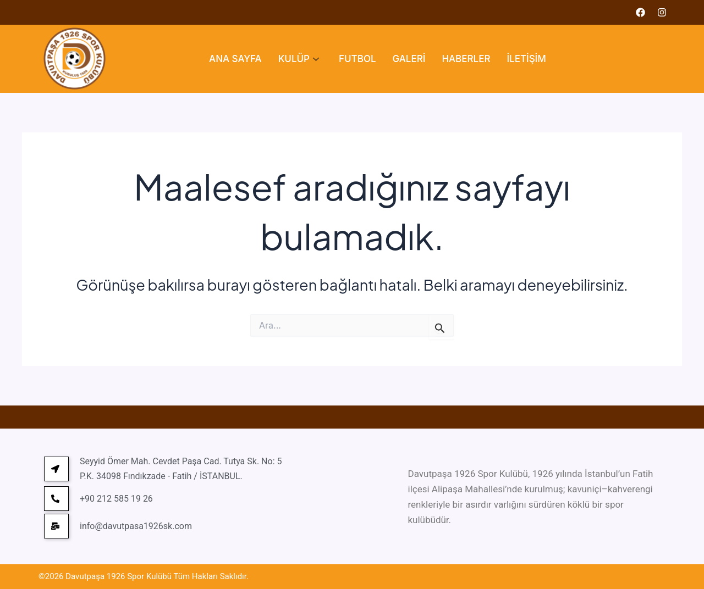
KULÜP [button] (298, 58)
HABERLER (466, 58)
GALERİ (409, 58)
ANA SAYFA (235, 58)
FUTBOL (357, 58)
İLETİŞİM (526, 58)
